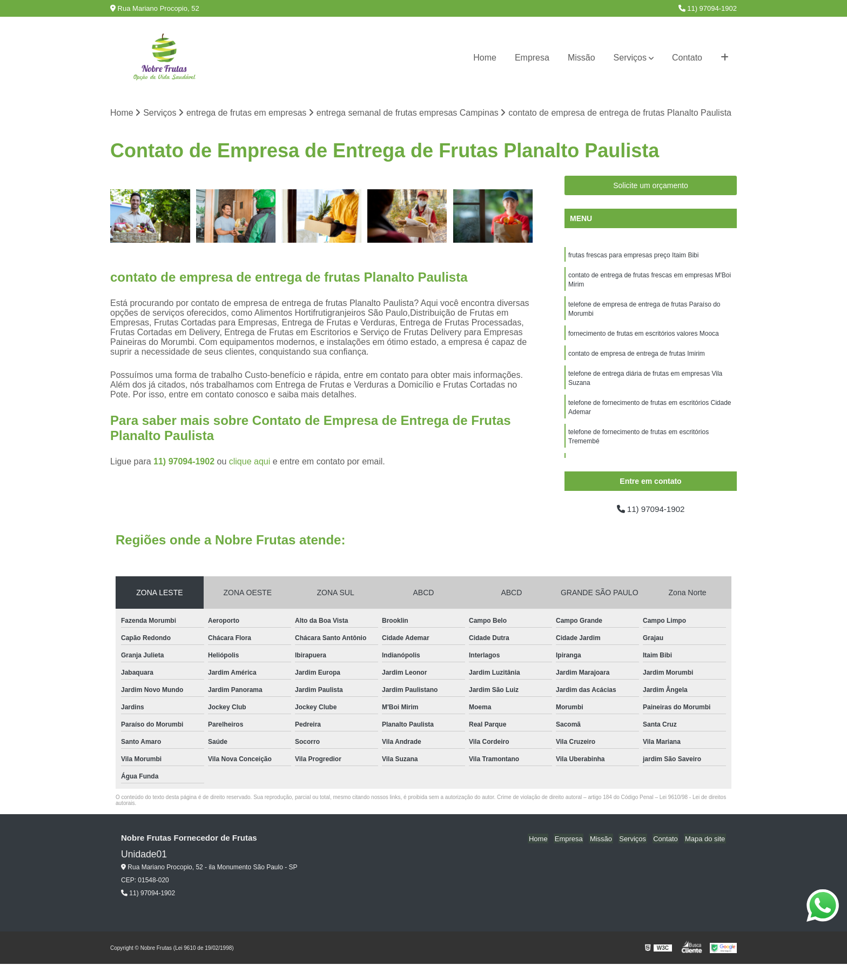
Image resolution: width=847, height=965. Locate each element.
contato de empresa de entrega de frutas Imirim (636, 357)
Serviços (630, 57)
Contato (687, 57)
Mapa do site (705, 839)
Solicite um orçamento (650, 186)
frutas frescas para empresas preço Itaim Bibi (633, 255)
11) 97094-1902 (707, 8)
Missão (581, 57)
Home (484, 57)
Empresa (532, 57)
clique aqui (250, 462)
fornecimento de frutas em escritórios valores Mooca (643, 337)
